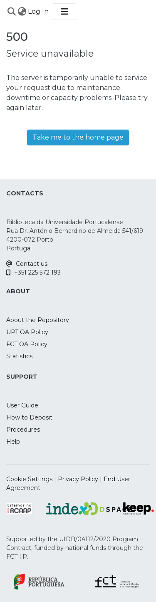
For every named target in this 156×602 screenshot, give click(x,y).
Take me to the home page (78, 137)
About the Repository (37, 320)
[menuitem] (22, 12)
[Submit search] (11, 12)
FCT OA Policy (26, 344)
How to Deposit (29, 417)
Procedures (23, 429)
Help (13, 441)
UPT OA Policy (27, 332)
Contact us (26, 263)
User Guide (22, 405)
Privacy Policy (78, 479)
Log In (39, 11)
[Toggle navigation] (64, 11)
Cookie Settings (29, 479)
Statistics (19, 356)
